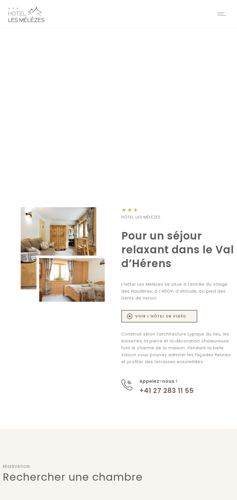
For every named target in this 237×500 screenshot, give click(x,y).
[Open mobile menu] (223, 13)
